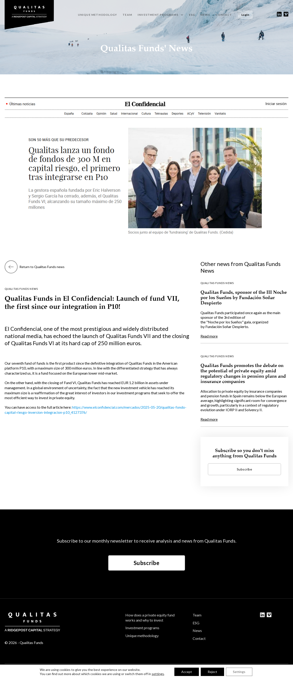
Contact (224, 14)
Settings (239, 672)
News (205, 14)
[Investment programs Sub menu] (182, 14)
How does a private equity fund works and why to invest (150, 617)
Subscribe (147, 562)
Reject (212, 672)
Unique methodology (97, 14)
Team (127, 14)
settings (158, 674)
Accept (186, 672)
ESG (192, 14)
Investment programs (142, 627)
